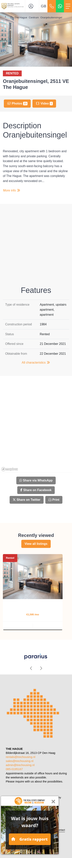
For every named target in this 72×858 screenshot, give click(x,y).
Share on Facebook (35, 490)
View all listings (36, 543)
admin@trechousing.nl (20, 765)
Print (53, 499)
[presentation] (31, 668)
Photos (17, 103)
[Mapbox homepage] (9, 469)
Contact (60, 829)
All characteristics (36, 362)
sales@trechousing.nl (19, 761)
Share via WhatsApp (36, 480)
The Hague (20, 17)
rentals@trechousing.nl (20, 757)
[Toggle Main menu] (68, 6)
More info (12, 190)
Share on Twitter (27, 499)
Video (44, 103)
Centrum (34, 17)
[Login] (32, 6)
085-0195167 (14, 769)
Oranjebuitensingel (51, 17)
